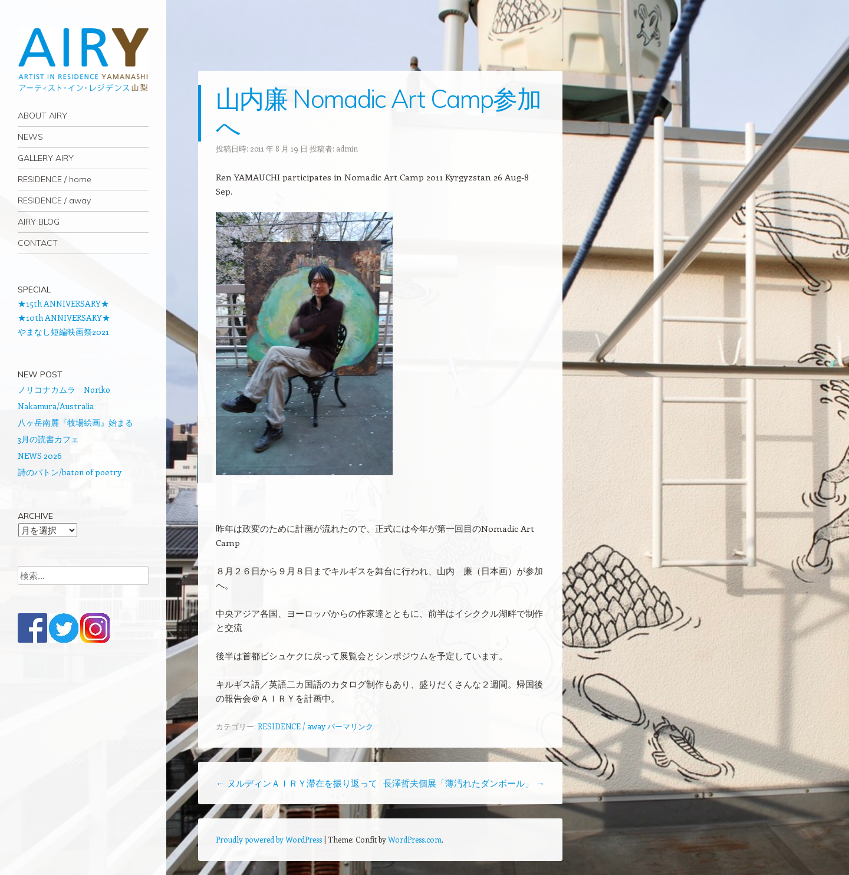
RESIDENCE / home (54, 179)
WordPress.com (415, 839)
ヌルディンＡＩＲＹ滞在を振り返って (296, 783)
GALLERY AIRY (46, 158)
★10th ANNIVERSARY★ (64, 317)
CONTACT (38, 243)
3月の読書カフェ (48, 439)
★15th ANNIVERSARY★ (63, 303)
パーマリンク (350, 726)
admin (347, 148)
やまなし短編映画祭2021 (63, 331)
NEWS (30, 136)
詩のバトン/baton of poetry (69, 472)
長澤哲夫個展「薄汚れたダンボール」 (464, 783)
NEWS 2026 (40, 455)
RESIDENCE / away (54, 200)
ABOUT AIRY (42, 115)
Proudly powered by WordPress (269, 839)
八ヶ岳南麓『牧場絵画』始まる (75, 422)
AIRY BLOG (39, 221)
